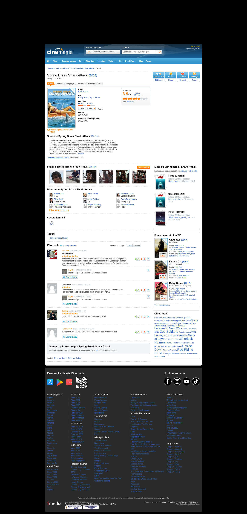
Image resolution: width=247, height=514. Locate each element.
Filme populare (101, 437)
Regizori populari (78, 461)
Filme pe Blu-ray (77, 415)
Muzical (192, 295)
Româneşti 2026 (77, 442)
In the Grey (171, 405)
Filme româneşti (77, 418)
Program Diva (172, 462)
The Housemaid (101, 448)
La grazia (134, 427)
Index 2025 (75, 451)
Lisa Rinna (158, 324)
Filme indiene (76, 420)
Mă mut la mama (138, 476)
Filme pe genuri (54, 394)
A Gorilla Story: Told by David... (107, 432)
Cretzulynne (173, 181)
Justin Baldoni (93, 199)
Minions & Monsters (175, 418)
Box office (171, 502)
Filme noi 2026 (77, 427)
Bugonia (97, 466)
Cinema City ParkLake (80, 490)
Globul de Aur (53, 485)
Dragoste (51, 413)
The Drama (135, 398)
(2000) (184, 239)
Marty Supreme (100, 468)
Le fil (133, 432)
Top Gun (134, 469)
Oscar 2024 (52, 477)
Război (50, 438)
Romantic (51, 440)
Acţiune (179, 252)
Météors (134, 400)
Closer (194, 320)
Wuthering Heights (102, 481)
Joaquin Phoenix (175, 249)
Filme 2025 (75, 405)
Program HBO (173, 464)
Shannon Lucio (127, 194)
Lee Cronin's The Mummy (141, 424)
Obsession (171, 403)
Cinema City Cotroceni (80, 469)
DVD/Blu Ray (182, 502)
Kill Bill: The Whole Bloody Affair (144, 479)
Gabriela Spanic (101, 410)
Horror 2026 (76, 437)
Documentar (52, 410)
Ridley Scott (179, 245)
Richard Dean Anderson (176, 326)
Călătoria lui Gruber (163, 318)
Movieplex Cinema (78, 474)
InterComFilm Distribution (188, 299)
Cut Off (170, 430)
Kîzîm (96, 476)
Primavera (135, 408)
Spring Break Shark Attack (67, 75)
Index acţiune (76, 453)
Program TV (52, 463)
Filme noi (75, 394)
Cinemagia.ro (60, 51)
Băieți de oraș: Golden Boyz (106, 456)
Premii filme (53, 466)
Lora (96, 405)
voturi (137, 95)
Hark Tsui (178, 267)
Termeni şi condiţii (72, 504)
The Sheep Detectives (140, 454)
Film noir (50, 423)
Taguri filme (52, 456)
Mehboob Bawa (60, 205)
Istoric (191, 252)
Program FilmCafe (174, 459)
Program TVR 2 (173, 472)
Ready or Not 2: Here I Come (143, 403)
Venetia (50, 490)
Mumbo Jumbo (137, 464)
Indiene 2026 (76, 439)
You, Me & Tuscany (139, 419)
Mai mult (94, 136)
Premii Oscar (52, 469)
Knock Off (175, 261)
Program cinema (69, 61)
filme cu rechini (176, 194)
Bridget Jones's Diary (185, 323)
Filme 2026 (75, 403)
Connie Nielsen (190, 247)
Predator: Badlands (102, 451)
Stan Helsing (159, 356)
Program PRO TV (174, 447)
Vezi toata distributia (60, 210)
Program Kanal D (174, 454)
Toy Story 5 (171, 413)
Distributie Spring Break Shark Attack (69, 189)
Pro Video (182, 278)
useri (158, 80)
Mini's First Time (189, 329)
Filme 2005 (67, 68)
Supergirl (98, 429)
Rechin (65, 238)
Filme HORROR (176, 212)
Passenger (135, 484)
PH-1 (96, 434)
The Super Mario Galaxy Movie (144, 405)
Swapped (98, 419)
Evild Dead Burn (174, 435)
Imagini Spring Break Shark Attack (67, 166)
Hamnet (97, 461)
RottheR (65, 250)
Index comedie (77, 456)
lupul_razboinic (174, 199)
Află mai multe (163, 498)
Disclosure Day (173, 410)
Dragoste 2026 (77, 434)
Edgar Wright (180, 289)
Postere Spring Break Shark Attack (61, 131)
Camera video (55, 238)
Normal (170, 398)
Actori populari (77, 458)
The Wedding (136, 474)
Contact (83, 504)
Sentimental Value (102, 471)
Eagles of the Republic (140, 410)
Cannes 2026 (52, 482)
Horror (49, 425)
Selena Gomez (100, 408)
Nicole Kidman (100, 398)
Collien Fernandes (173, 339)
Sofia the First (169, 336)
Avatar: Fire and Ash (103, 445)
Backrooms (99, 424)
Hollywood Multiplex (79, 477)
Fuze (133, 481)
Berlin (49, 487)
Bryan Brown (92, 194)
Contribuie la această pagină (58, 157)
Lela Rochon (174, 271)
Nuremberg (99, 443)
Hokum (134, 456)
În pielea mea (100, 453)
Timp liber (90, 61)
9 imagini (92, 167)
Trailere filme (100, 416)
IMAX (73, 472)
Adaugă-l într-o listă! (189, 171)
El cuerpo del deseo (171, 354)
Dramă (185, 252)
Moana (97, 422)
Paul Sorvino (189, 269)
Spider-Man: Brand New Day (179, 438)
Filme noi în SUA (175, 394)
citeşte (81, 154)
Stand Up (51, 448)
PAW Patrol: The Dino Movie (179, 433)
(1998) (185, 261)
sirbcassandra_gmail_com (179, 217)
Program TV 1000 (174, 467)
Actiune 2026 (76, 429)
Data (130, 245)
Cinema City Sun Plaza (80, 485)
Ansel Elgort (177, 291)
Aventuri (186, 275)
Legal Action (168, 323)
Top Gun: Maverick (138, 466)
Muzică (50, 433)
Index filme (76, 445)
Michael (134, 439)
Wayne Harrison (127, 205)
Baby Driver (176, 283)
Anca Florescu (181, 335)
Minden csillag (137, 434)
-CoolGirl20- (67, 329)
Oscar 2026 (52, 472)
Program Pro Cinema (176, 452)
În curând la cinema (140, 413)
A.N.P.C (113, 504)
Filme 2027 (75, 400)
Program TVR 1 (173, 469)
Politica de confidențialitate (98, 504)
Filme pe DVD (77, 413)
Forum (148, 61)
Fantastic (51, 420)
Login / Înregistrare (192, 48)
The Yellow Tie (100, 440)
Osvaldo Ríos (100, 403)
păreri (137, 93)
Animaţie (51, 400)
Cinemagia (51, 68)
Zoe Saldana (169, 331)
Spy (156, 331)
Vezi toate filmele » (162, 305)
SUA (51, 224)
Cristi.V (65, 311)
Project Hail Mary (101, 463)
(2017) (187, 283)
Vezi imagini (143, 167)
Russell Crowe (178, 247)
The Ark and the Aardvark (177, 400)
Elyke (70, 270)
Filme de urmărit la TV (167, 235)
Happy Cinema (77, 482)
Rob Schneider (178, 269)
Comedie (51, 405)
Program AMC (173, 457)
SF (48, 445)
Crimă (185, 295)
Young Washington (175, 423)
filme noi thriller (74, 358)
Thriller (172, 297)
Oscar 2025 (52, 474)
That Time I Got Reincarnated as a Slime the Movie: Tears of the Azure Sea (145, 446)
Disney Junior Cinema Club (142, 429)
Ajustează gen (86, 108)
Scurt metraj (52, 443)
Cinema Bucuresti (78, 467)
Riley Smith (58, 199)
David (133, 416)
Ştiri (120, 61)
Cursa (96, 458)
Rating (137, 245)
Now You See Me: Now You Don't (108, 478)
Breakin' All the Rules (188, 354)
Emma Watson (100, 400)
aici (96, 351)
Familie (50, 418)
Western (50, 453)
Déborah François (170, 350)
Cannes (50, 480)
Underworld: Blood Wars (168, 328)
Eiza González (181, 293)
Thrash (170, 420)
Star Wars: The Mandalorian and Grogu (147, 471)
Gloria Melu (185, 321)
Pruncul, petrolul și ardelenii (178, 343)
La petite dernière (138, 437)
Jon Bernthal (187, 291)
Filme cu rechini (176, 175)
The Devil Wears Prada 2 (141, 442)
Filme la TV (75, 410)
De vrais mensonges (171, 321)
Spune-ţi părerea (69, 245)
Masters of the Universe (104, 427)
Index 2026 (75, 448)
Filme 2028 (75, 398)
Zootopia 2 (98, 473)
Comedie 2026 (77, 432)
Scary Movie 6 (137, 492)
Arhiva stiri (51, 461)
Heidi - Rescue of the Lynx (142, 422)
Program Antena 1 (174, 449)
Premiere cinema (78, 408)
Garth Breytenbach (129, 199)
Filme (59, 68)
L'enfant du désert (138, 489)
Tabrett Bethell (160, 326)
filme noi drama (60, 358)
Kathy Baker (59, 194)
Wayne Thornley (94, 205)
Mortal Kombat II (137, 461)
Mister (49, 430)
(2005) (93, 75)
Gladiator (174, 239)
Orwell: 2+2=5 (136, 459)
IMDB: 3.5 (130, 102)
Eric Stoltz (176, 318)
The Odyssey (172, 428)
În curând (101, 61)
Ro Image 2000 (184, 254)
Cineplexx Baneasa (79, 480)
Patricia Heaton (185, 332)
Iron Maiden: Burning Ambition (143, 451)
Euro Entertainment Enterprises (182, 255)
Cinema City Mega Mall (80, 487)
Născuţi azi (99, 413)
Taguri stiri (51, 458)
